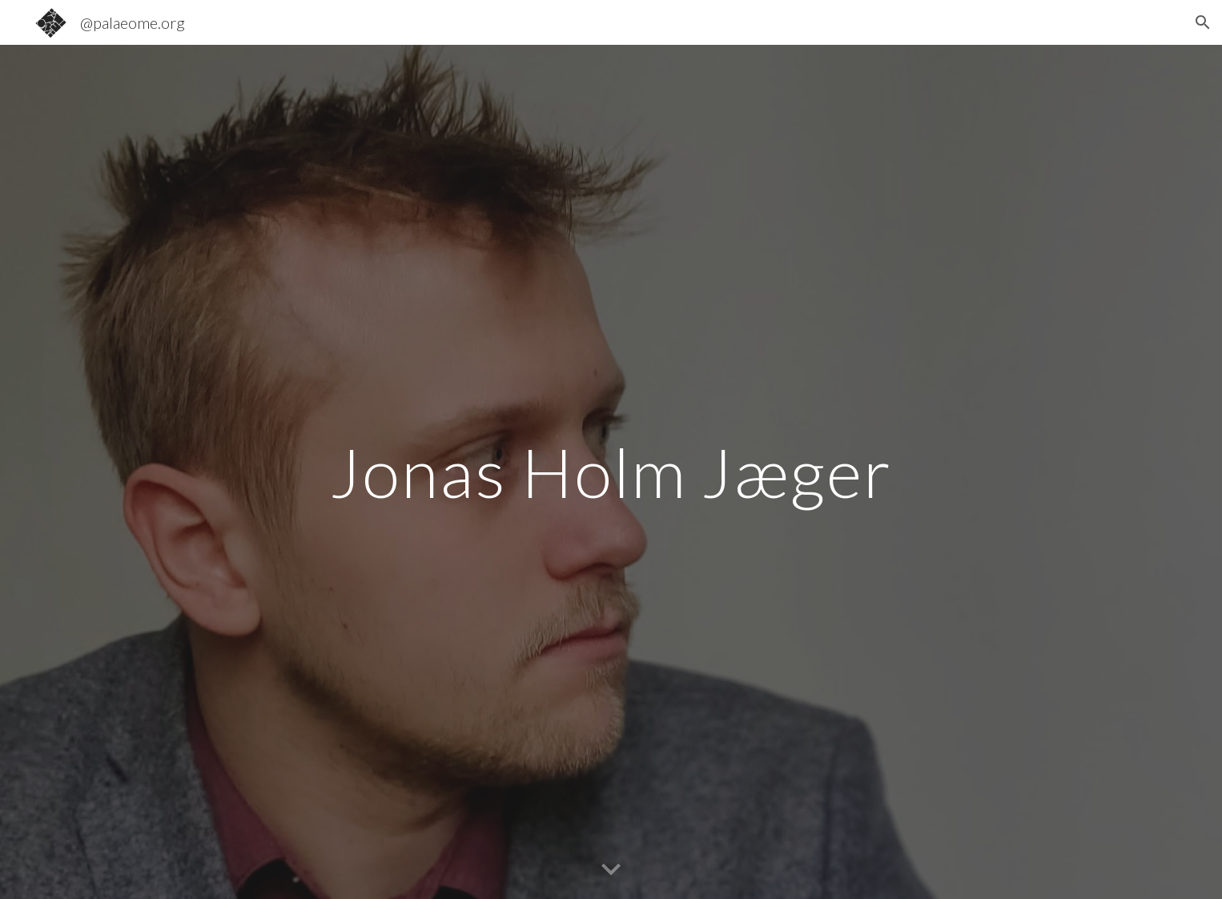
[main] (611, 471)
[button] (1203, 22)
